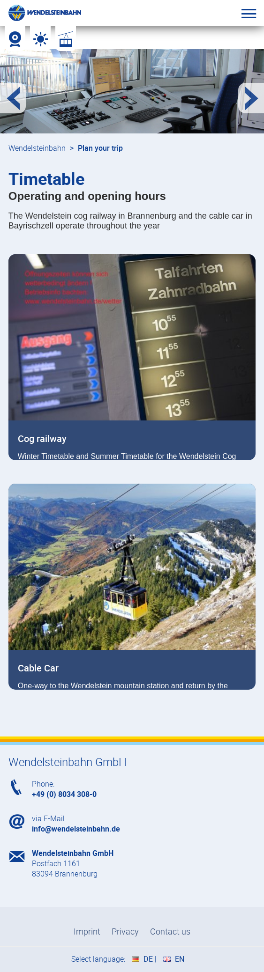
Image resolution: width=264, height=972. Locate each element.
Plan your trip (100, 148)
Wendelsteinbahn (37, 148)
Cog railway (42, 438)
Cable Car (38, 668)
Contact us (170, 931)
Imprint (87, 931)
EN (179, 959)
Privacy (125, 931)
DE (148, 959)
